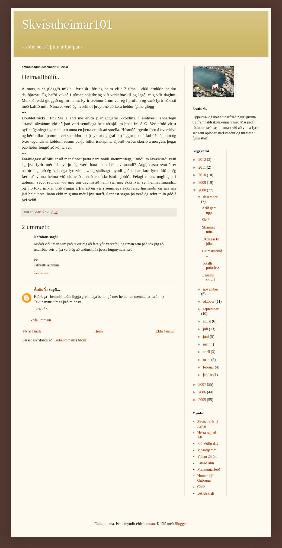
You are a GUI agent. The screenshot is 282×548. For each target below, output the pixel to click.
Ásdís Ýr (41, 290)
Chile (201, 487)
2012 (202, 160)
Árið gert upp (209, 210)
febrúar (209, 367)
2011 (202, 167)
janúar (208, 375)
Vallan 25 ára (207, 457)
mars (207, 360)
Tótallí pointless (211, 265)
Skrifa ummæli (39, 320)
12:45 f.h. (41, 309)
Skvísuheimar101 (67, 24)
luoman (149, 524)
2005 (202, 400)
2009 (202, 183)
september (211, 309)
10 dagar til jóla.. (210, 241)
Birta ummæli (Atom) (70, 340)
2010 (202, 175)
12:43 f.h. (41, 272)
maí (206, 344)
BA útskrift (205, 493)
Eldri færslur (165, 331)
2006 (202, 392)
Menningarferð (208, 469)
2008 (202, 190)
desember (210, 197)
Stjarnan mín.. (208, 229)
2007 (202, 385)
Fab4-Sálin (205, 463)
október (209, 301)
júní (206, 337)
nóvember (210, 289)
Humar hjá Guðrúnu (205, 478)
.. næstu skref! (208, 277)
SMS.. (206, 220)
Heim (98, 331)
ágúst (207, 321)
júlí (206, 329)
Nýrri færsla (32, 331)
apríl (207, 352)
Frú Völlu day (208, 444)
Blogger (181, 524)
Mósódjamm (207, 450)
